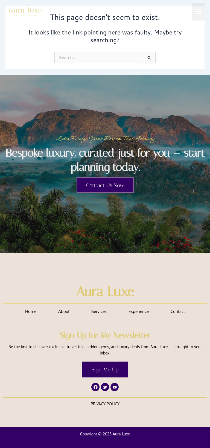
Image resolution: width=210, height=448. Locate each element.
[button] (198, 12)
